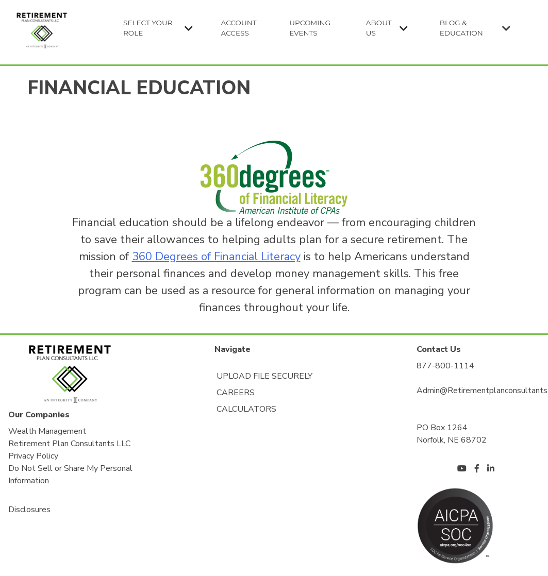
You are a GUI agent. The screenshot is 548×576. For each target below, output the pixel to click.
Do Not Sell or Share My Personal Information (70, 474)
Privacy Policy (33, 456)
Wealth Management (47, 431)
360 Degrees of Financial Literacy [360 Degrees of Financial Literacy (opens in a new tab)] (216, 256)
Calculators (246, 409)
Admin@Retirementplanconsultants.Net (476, 390)
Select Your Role (148, 28)
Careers (236, 392)
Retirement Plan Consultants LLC (69, 443)
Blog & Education (461, 28)
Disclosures (29, 509)
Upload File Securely (264, 376)
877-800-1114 (445, 365)
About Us (379, 28)
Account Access (239, 28)
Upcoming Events (309, 28)
